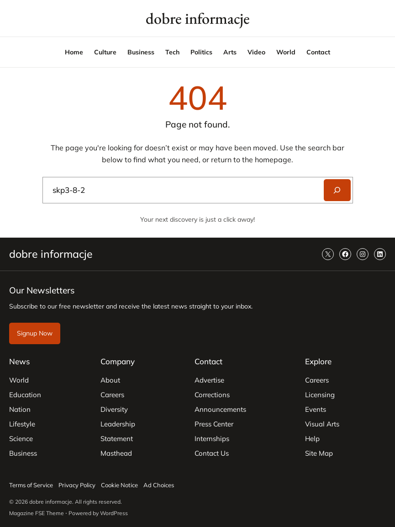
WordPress (114, 513)
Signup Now (35, 333)
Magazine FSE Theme (36, 513)
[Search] (337, 190)
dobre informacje (198, 18)
